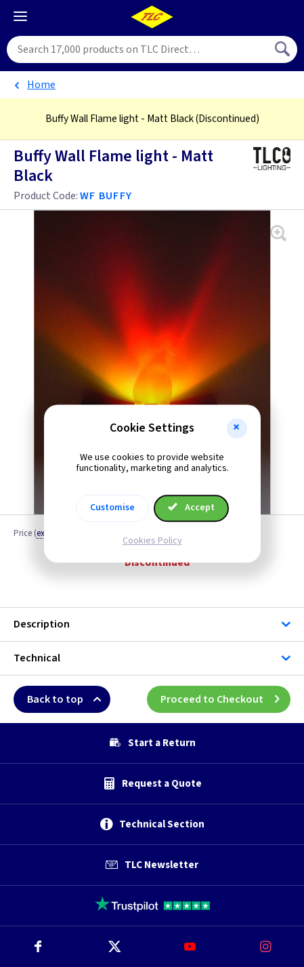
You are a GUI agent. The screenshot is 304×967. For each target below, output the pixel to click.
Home (41, 84)
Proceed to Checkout (225, 699)
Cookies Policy (152, 541)
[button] (237, 428)
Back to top (68, 699)
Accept (191, 507)
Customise (112, 507)
